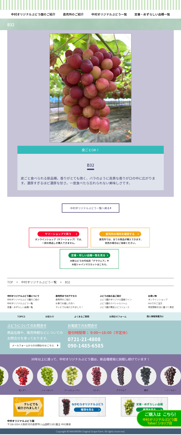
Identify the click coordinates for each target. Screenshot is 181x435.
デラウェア (128, 391)
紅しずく (29, 391)
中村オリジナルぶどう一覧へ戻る (90, 208)
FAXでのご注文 (155, 304)
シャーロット (54, 391)
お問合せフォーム (117, 317)
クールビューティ (78, 391)
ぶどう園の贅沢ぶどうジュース (114, 307)
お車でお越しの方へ (65, 304)
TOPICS (21, 317)
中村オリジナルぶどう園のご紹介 (33, 14)
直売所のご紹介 (73, 14)
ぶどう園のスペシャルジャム (113, 304)
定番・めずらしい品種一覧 (152, 14)
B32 (67, 283)
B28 (4, 391)
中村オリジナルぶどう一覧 (109, 14)
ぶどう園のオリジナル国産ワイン (116, 300)
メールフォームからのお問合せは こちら (32, 346)
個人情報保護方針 (155, 317)
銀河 (153, 391)
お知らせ (49, 317)
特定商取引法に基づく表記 (161, 307)
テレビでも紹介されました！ (69, 307)
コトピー (103, 391)
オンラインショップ (157, 300)
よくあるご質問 (81, 317)
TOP (10, 283)
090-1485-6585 (86, 346)
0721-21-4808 (84, 339)
